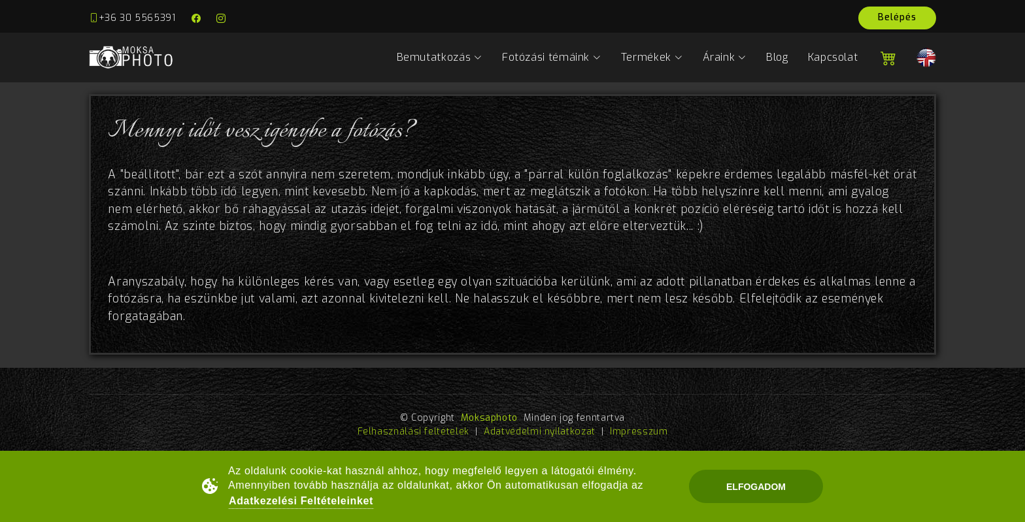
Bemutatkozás (439, 57)
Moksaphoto (489, 418)
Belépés (897, 17)
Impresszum (638, 431)
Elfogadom (756, 486)
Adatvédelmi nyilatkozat (540, 431)
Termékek (652, 57)
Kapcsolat (833, 57)
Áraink (725, 57)
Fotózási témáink (551, 57)
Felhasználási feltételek (413, 431)
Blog (777, 57)
